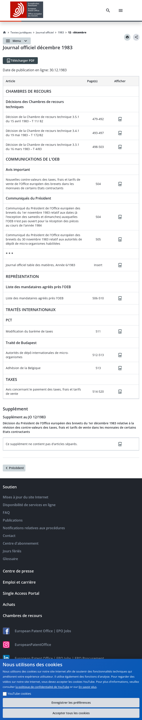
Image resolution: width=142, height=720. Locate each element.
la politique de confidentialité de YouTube (42, 687)
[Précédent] (14, 468)
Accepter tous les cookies (71, 713)
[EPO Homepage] (26, 10)
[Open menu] (17, 40)
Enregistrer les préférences (71, 703)
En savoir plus (88, 687)
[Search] (108, 10)
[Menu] (121, 10)
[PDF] (120, 119)
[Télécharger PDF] (20, 60)
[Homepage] (4, 32)
